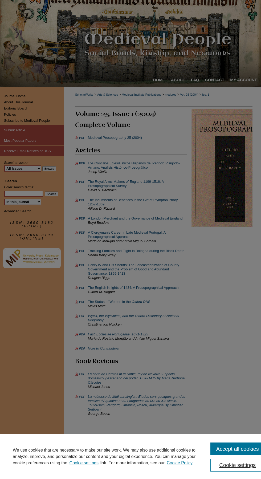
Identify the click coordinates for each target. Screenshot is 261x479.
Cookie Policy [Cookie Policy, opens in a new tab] (180, 463)
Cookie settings (84, 463)
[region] (130, 456)
